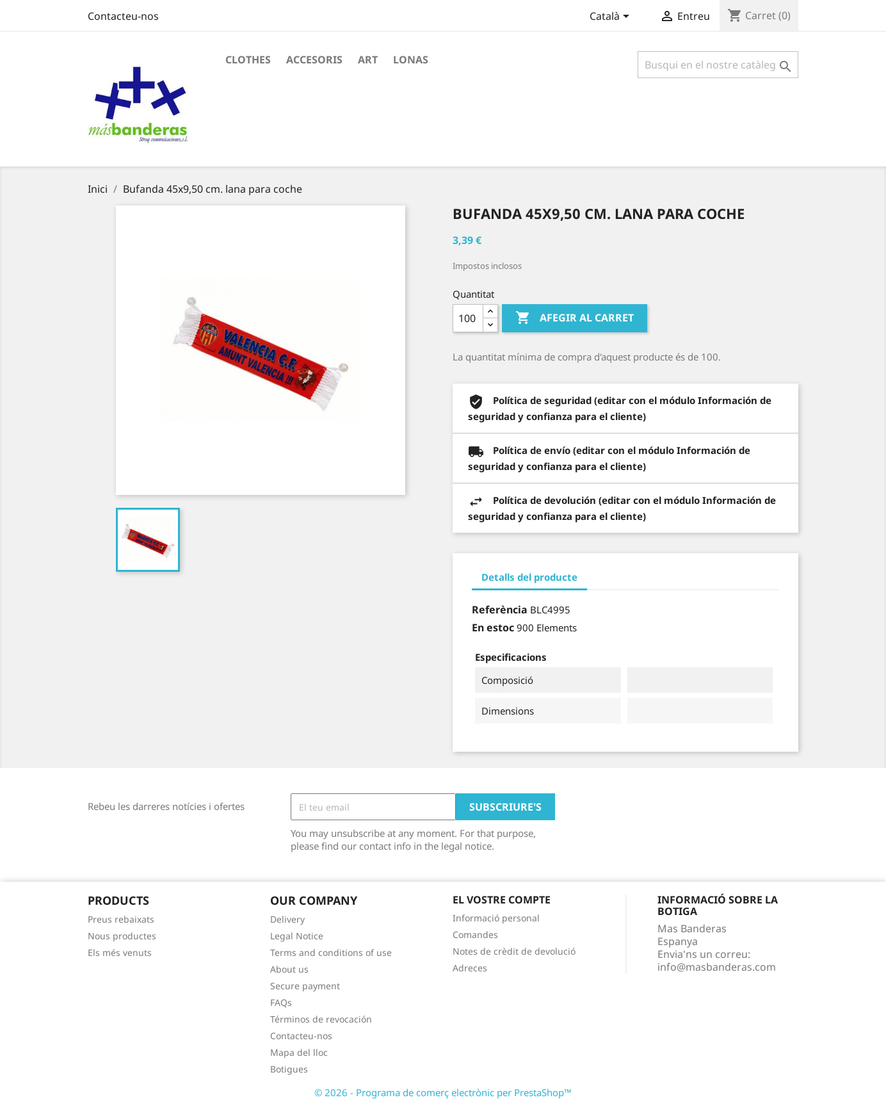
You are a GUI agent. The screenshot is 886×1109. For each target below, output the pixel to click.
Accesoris (314, 60)
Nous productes (122, 936)
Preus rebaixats (121, 919)
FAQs (281, 1002)
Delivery (287, 919)
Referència (500, 609)
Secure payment (305, 986)
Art (368, 60)
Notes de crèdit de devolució (514, 951)
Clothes (248, 60)
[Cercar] (718, 64)
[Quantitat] (468, 318)
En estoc (493, 627)
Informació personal (496, 918)
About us (289, 969)
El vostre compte (502, 900)
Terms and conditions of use (331, 952)
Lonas (410, 60)
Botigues (289, 1069)
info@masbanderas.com (716, 967)
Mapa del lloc (299, 1052)
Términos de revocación (321, 1019)
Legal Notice (296, 936)
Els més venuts (120, 952)
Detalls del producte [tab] (529, 577)
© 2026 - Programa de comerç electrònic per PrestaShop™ (443, 1092)
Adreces (470, 968)
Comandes (475, 934)
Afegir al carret (574, 318)
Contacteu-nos (123, 16)
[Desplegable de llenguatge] (612, 17)
